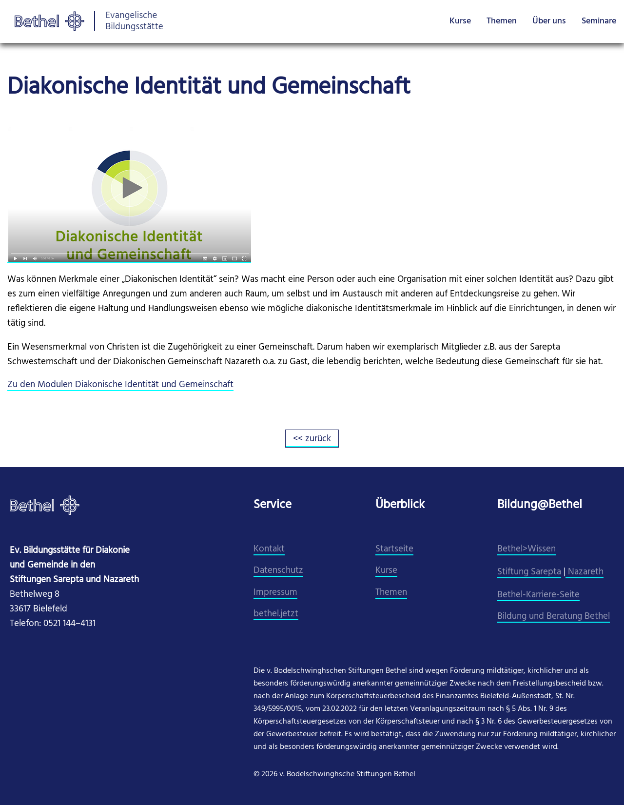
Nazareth (585, 572)
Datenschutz (278, 571)
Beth (506, 595)
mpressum (276, 593)
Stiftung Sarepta (529, 572)
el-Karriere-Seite (548, 595)
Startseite (394, 549)
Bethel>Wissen (526, 549)
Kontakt (269, 549)
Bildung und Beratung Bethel (553, 616)
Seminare (599, 21)
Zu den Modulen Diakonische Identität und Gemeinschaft (120, 385)
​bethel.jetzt (276, 614)
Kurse (460, 21)
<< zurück (312, 439)
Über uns (549, 21)
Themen (502, 21)
